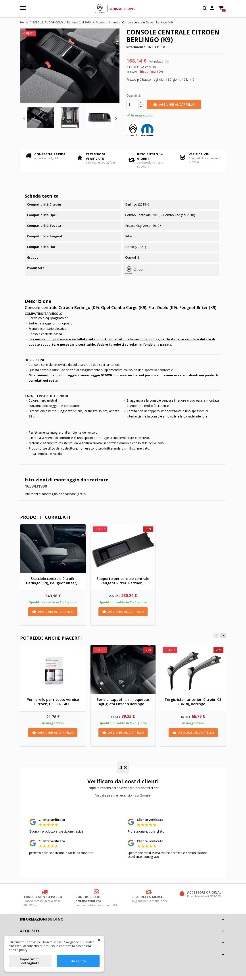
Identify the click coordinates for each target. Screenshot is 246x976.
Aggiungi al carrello (174, 104)
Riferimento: (136, 47)
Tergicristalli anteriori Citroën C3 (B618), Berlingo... (193, 701)
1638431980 (36, 486)
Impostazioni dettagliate (30, 961)
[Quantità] (132, 104)
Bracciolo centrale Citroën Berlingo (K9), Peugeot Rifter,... (53, 580)
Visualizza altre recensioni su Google (123, 795)
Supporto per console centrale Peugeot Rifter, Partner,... (122, 580)
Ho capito (78, 961)
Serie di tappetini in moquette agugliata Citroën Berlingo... (123, 701)
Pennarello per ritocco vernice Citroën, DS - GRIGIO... (53, 701)
